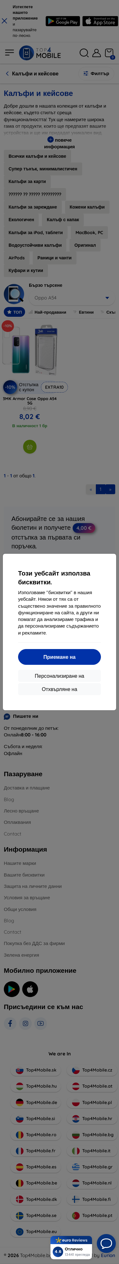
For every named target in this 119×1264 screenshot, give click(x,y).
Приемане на (59, 657)
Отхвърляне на (59, 689)
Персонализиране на (59, 676)
